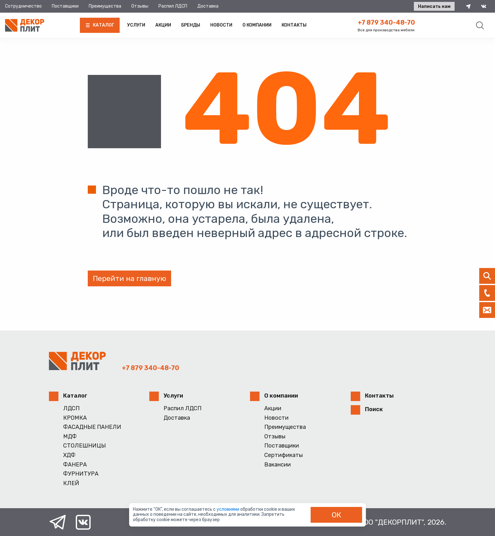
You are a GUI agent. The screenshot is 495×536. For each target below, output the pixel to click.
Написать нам (434, 6)
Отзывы (139, 6)
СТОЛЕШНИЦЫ (84, 445)
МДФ (70, 436)
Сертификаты (283, 455)
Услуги (136, 25)
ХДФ (69, 455)
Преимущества (105, 6)
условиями (228, 509)
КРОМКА (75, 418)
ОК (336, 514)
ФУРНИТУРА (80, 474)
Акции (163, 25)
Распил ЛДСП (172, 6)
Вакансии (277, 464)
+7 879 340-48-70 (386, 22)
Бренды (190, 25)
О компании (256, 25)
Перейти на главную (129, 278)
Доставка (207, 6)
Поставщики (65, 6)
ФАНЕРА (75, 464)
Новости (221, 25)
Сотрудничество (23, 6)
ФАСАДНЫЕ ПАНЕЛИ (92, 427)
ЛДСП (71, 408)
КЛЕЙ (71, 483)
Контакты (294, 25)
